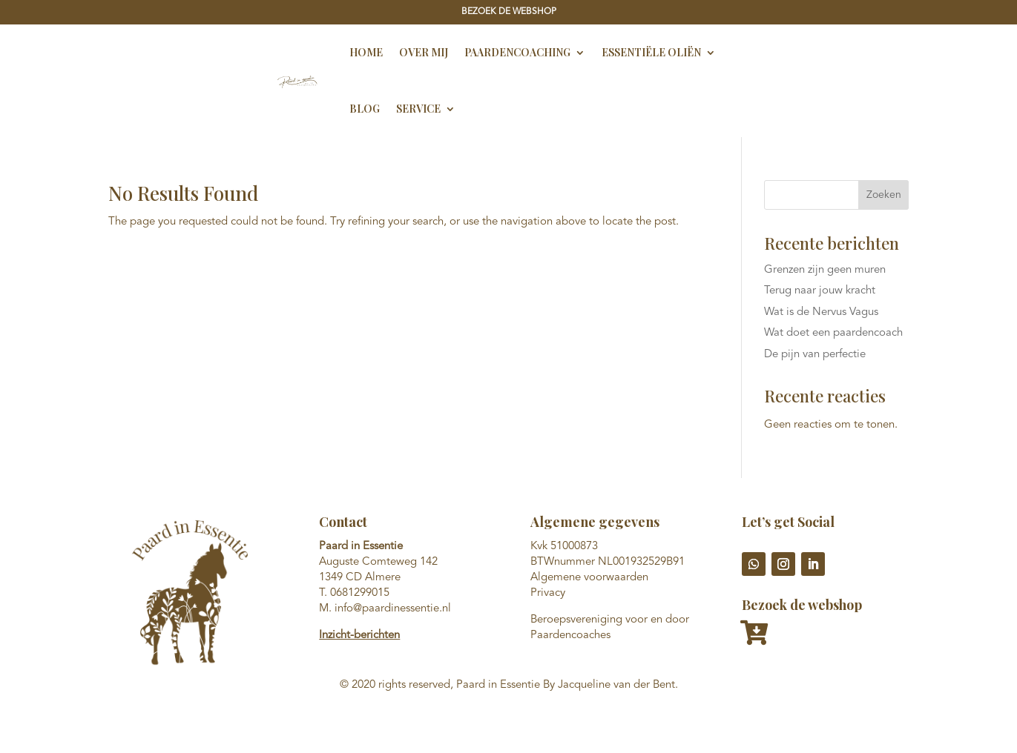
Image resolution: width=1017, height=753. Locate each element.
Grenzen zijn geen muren (825, 270)
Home (366, 52)
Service (418, 109)
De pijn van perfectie (815, 354)
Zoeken (883, 195)
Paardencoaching (517, 52)
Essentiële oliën (651, 52)
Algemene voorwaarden (589, 577)
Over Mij (423, 52)
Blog (364, 109)
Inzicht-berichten (359, 635)
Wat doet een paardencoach (833, 333)
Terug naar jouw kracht (819, 290)
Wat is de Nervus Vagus (821, 312)
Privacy (547, 593)
